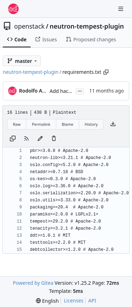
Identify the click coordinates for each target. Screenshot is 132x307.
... (80, 90)
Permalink (41, 124)
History (91, 124)
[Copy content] (12, 139)
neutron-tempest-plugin (87, 26)
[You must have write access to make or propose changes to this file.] (53, 139)
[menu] (47, 300)
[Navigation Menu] (121, 8)
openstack (29, 26)
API (92, 300)
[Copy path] (105, 72)
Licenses (73, 300)
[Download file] (113, 124)
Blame (67, 124)
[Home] (13, 8)
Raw (17, 124)
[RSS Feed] (26, 139)
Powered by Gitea (33, 282)
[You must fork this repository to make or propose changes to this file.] (40, 139)
